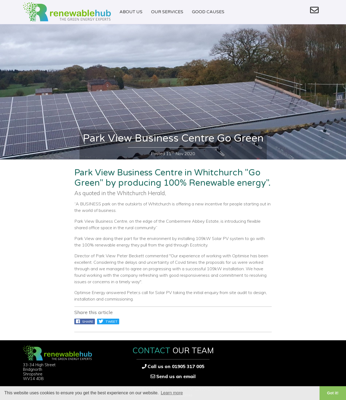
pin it (131, 321)
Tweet (108, 321)
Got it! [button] (332, 393)
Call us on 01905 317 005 (176, 366)
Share (84, 321)
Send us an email (176, 376)
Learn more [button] (172, 393)
